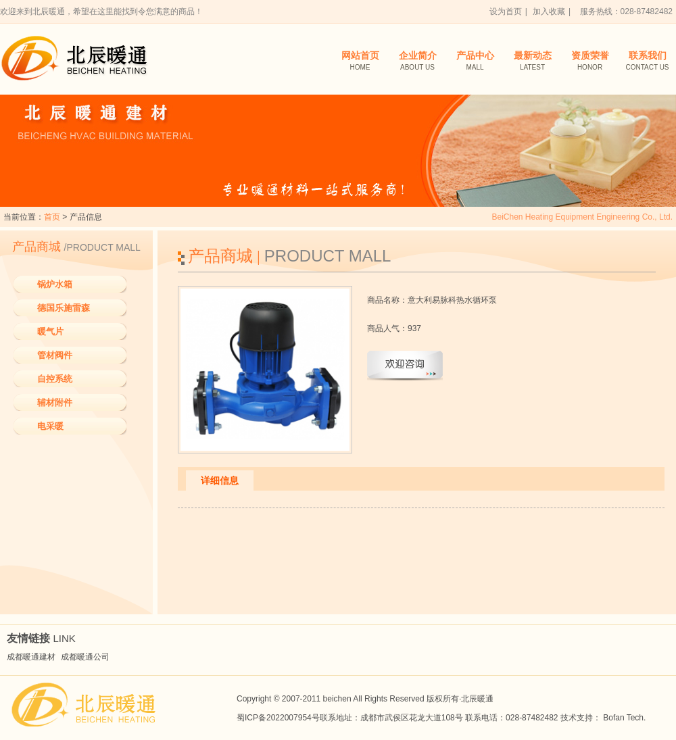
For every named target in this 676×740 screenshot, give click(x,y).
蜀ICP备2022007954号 (278, 717)
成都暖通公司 (85, 657)
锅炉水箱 (54, 284)
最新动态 (532, 62)
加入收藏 (549, 11)
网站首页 (360, 62)
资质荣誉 (590, 62)
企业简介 (417, 62)
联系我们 (647, 62)
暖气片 (50, 331)
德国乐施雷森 (63, 308)
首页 (52, 217)
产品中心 (475, 62)
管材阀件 (54, 355)
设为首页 (505, 11)
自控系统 (54, 379)
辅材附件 (54, 402)
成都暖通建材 (31, 657)
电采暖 (50, 426)
